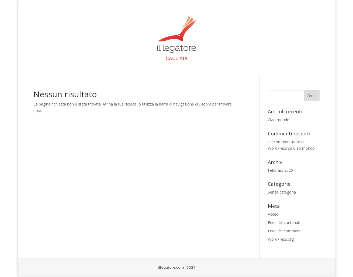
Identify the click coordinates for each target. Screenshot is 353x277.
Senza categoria (282, 192)
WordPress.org (281, 239)
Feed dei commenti (285, 230)
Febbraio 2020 (280, 170)
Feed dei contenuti (284, 222)
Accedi (273, 214)
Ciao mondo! (279, 119)
